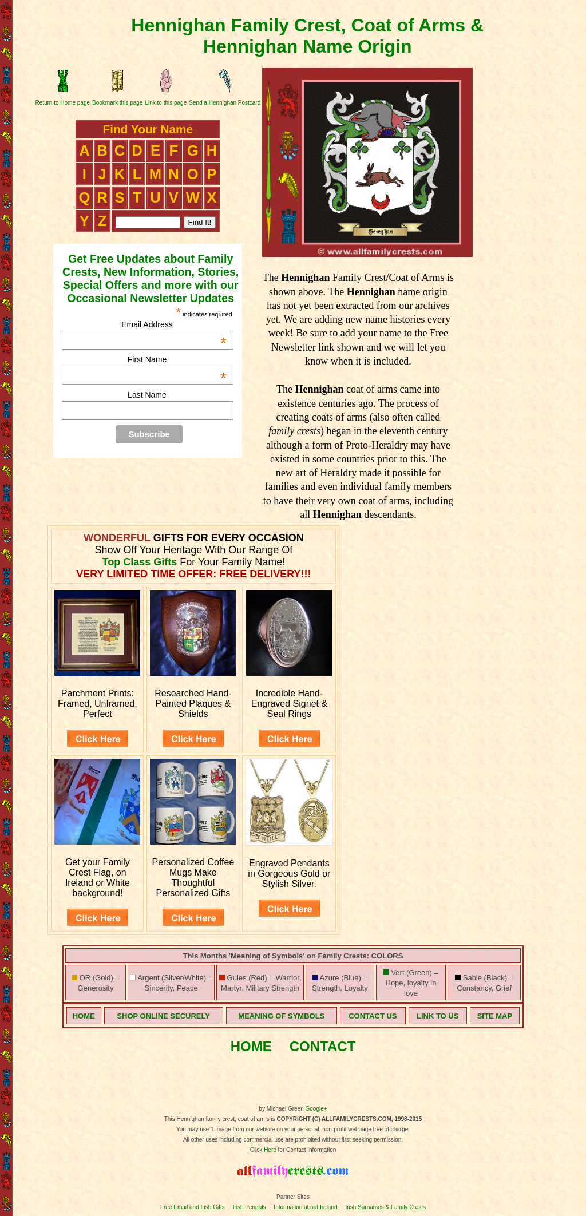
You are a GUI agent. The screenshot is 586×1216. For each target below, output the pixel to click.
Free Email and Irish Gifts (192, 1207)
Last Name (147, 394)
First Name (177, 359)
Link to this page (166, 103)
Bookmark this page (117, 103)
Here (270, 1150)
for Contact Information (306, 1150)
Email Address (174, 324)
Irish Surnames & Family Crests (385, 1207)
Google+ (316, 1109)
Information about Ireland (305, 1207)
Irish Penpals (249, 1207)
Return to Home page (62, 103)
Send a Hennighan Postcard (224, 103)
